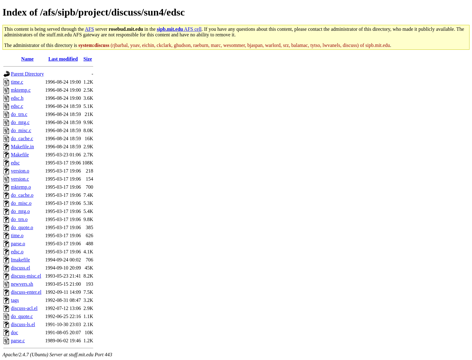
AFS (89, 29)
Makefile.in (22, 146)
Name (27, 59)
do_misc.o (21, 203)
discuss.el (20, 267)
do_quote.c (22, 316)
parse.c (18, 340)
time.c (17, 82)
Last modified (63, 59)
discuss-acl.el (24, 308)
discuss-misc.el (26, 276)
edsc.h (17, 98)
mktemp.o (21, 187)
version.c (20, 179)
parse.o (18, 243)
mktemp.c (21, 90)
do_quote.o (22, 227)
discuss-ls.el (23, 324)
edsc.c (17, 106)
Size (87, 59)
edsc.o (17, 251)
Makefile (20, 154)
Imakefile (20, 259)
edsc (15, 162)
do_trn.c (19, 114)
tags (15, 300)
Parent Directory (27, 73)
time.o (17, 235)
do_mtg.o (20, 211)
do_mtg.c (20, 122)
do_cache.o (22, 195)
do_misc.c (21, 130)
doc (14, 332)
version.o (20, 170)
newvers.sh (22, 284)
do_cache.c (22, 138)
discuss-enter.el (26, 292)
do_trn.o (19, 219)
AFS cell (179, 29)
